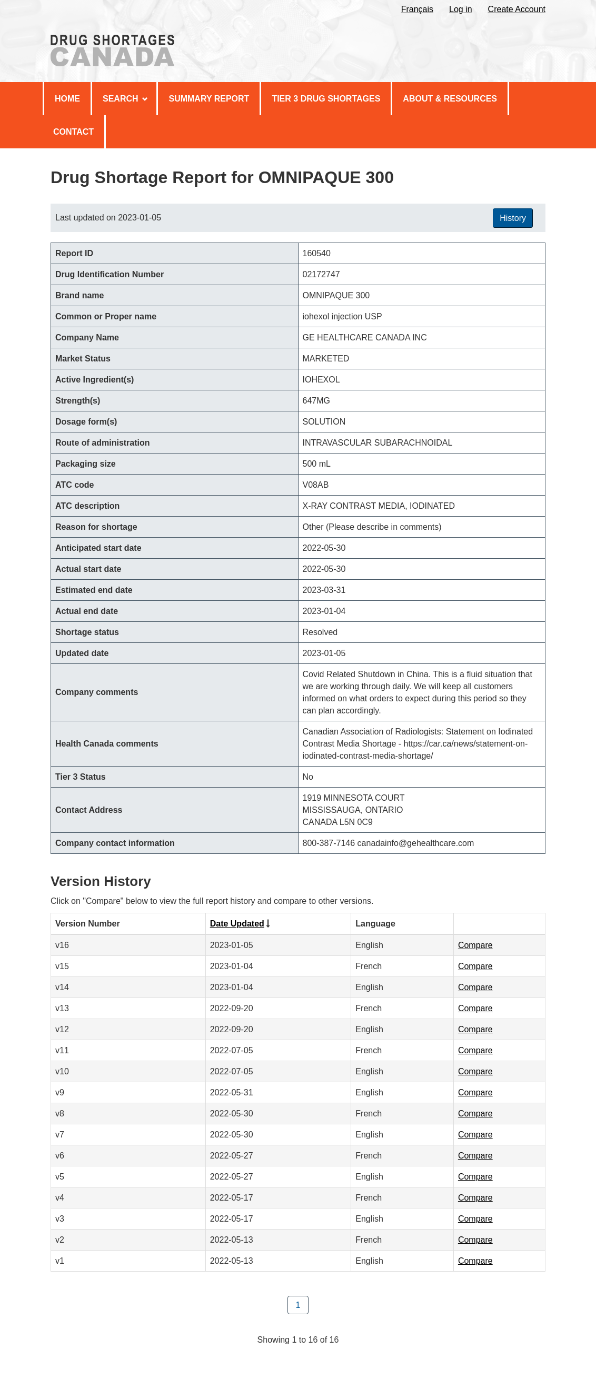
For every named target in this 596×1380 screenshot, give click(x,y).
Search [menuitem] (125, 98)
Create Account (516, 9)
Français (417, 9)
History (513, 218)
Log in (460, 9)
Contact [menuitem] (73, 131)
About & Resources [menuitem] (450, 98)
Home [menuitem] (67, 98)
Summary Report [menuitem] (208, 98)
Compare (475, 945)
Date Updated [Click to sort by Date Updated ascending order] (237, 923)
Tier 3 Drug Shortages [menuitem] (326, 98)
